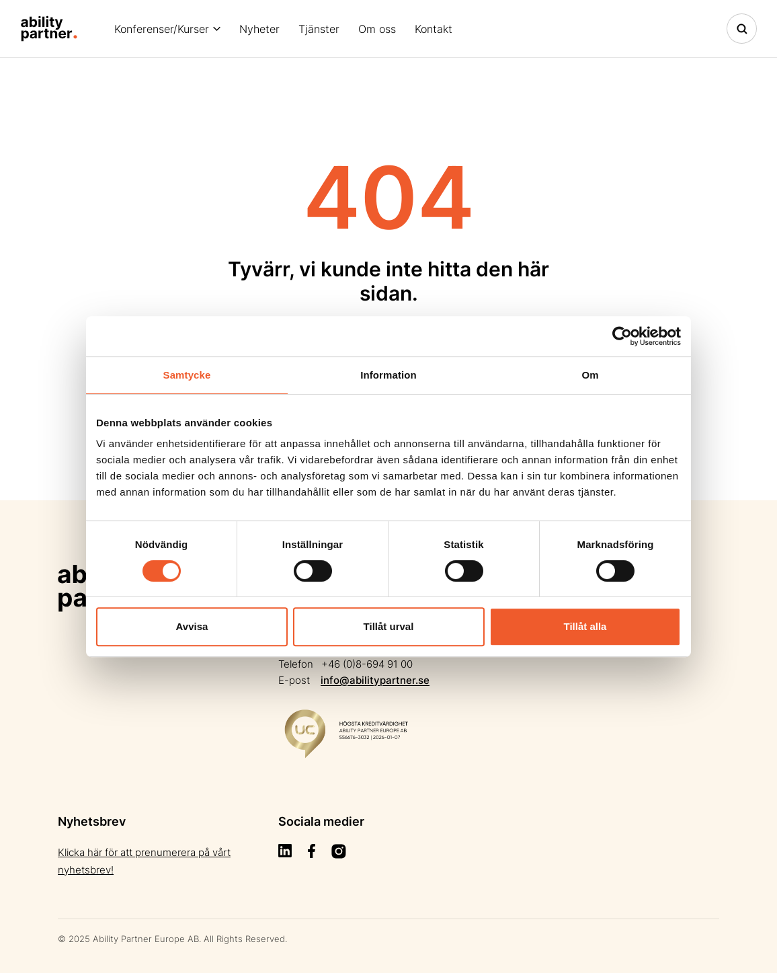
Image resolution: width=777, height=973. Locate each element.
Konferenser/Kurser (161, 29)
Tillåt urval (389, 626)
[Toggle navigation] (742, 28)
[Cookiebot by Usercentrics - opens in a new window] (622, 336)
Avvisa (192, 626)
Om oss (377, 29)
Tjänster (318, 29)
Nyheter (259, 29)
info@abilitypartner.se (375, 680)
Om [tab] (589, 375)
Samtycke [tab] (187, 375)
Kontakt (433, 29)
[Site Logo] (49, 28)
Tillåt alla (585, 626)
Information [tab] (388, 375)
